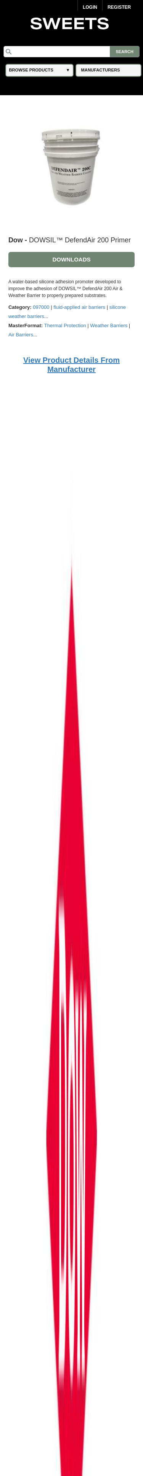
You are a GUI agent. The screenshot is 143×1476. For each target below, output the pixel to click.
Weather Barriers (108, 325)
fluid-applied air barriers (79, 307)
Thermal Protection (65, 325)
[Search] (71, 51)
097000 (41, 307)
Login (90, 7)
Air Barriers (20, 335)
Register (119, 7)
